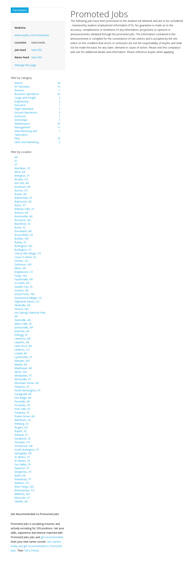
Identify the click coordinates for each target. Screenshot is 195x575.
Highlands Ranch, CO (26, 301)
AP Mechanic (22, 86)
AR (16, 157)
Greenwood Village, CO (28, 298)
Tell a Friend (31, 550)
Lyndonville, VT (23, 357)
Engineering (21, 101)
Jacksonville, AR (23, 327)
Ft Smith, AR (21, 283)
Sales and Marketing (26, 142)
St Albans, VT (22, 457)
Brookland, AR (23, 231)
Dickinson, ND (23, 264)
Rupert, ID (20, 431)
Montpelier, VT (23, 375)
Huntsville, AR (22, 320)
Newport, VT (22, 386)
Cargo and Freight (25, 97)
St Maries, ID (22, 460)
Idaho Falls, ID (23, 323)
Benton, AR (21, 212)
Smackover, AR (23, 446)
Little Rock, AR (23, 346)
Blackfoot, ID (22, 223)
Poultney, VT (22, 412)
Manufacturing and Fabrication (25, 132)
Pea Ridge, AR (22, 398)
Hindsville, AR (22, 305)
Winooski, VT (22, 497)
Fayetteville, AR (23, 279)
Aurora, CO (21, 190)
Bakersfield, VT (23, 198)
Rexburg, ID (21, 423)
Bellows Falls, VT (24, 209)
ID (15, 161)
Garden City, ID (23, 286)
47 (58, 123)
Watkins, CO (21, 483)
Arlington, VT (22, 175)
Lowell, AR (20, 353)
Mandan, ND (22, 360)
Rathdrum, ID (22, 420)
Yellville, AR (21, 501)
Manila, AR (20, 364)
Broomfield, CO (23, 235)
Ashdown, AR (22, 186)
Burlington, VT (22, 249)
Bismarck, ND (22, 220)
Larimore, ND (22, 338)
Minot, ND (20, 372)
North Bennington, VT (27, 390)
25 (58, 138)
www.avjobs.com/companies (32, 35)
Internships (21, 120)
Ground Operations (25, 112)
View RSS (36, 50)
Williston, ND (22, 494)
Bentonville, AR (23, 216)
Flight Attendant (23, 109)
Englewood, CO (23, 272)
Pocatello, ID (22, 405)
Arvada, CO (21, 179)
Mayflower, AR (23, 368)
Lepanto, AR (21, 342)
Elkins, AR (20, 268)
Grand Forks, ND (24, 294)
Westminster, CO (24, 490)
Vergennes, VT (23, 472)
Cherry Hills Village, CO (27, 253)
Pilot (17, 138)
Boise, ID (20, 227)
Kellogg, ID (21, 335)
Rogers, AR (21, 427)
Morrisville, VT (22, 379)
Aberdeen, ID (22, 168)
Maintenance (22, 123)
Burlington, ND (23, 246)
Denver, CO (21, 261)
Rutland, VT (21, 435)
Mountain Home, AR (26, 383)
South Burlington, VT (26, 449)
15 (58, 86)
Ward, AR (20, 475)
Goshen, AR (21, 290)
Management (22, 127)
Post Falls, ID (22, 409)
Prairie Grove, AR (24, 416)
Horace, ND (21, 309)
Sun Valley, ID (22, 464)
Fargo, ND (20, 275)
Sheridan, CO (22, 442)
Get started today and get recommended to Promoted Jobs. (36, 546)
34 (58, 83)
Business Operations (26, 94)
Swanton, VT (22, 468)
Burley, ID (20, 242)
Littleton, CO (22, 349)
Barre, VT (20, 205)
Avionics (19, 90)
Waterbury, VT (22, 479)
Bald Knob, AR (23, 201)
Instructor (20, 116)
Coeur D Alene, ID (25, 257)
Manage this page (25, 65)
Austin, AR (20, 194)
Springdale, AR (23, 453)
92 (58, 94)
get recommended (52, 537)
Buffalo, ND (21, 238)
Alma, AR (19, 172)
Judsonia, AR (21, 331)
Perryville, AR (22, 401)
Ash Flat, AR (21, 183)
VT (16, 164)
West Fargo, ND (24, 486)
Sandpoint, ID (22, 438)
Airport (18, 83)
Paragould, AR (22, 394)
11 (58, 127)
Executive (20, 105)
